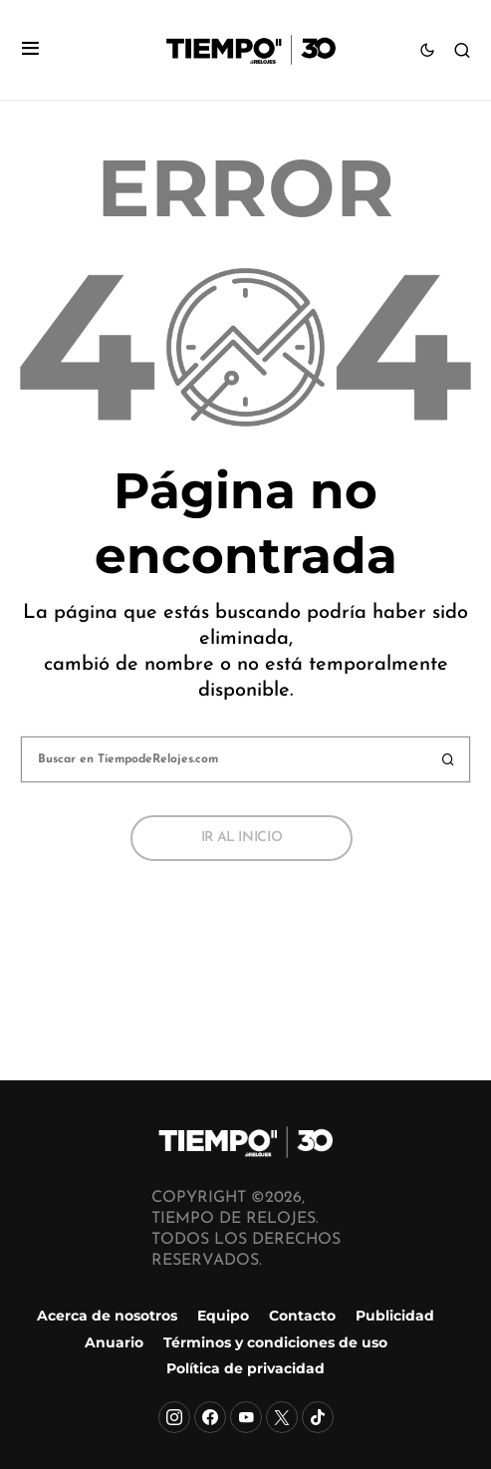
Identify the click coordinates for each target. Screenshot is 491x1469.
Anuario (114, 1342)
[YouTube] (246, 1417)
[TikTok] (318, 1417)
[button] (30, 50)
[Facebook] (210, 1417)
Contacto (302, 1315)
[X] (282, 1417)
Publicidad (395, 1315)
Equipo (223, 1315)
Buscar (448, 759)
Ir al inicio (242, 837)
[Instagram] (174, 1417)
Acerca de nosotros (107, 1315)
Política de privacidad (245, 1368)
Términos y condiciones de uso (275, 1342)
